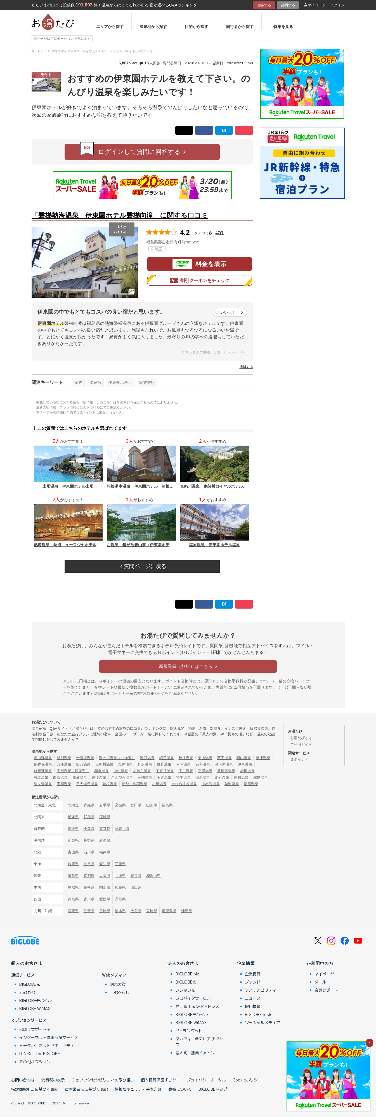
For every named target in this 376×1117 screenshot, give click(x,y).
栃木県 (73, 817)
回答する (264, 5)
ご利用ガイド (301, 744)
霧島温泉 (260, 777)
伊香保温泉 (43, 764)
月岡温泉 (183, 764)
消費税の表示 (53, 1080)
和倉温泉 (101, 771)
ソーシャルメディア (262, 1022)
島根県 (89, 887)
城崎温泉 (247, 771)
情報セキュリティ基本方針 (138, 1089)
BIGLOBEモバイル (35, 1000)
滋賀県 (73, 876)
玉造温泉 (164, 777)
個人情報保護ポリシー (160, 1080)
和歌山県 (153, 876)
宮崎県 (151, 911)
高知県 (120, 899)
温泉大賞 (118, 984)
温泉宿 (95, 382)
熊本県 (120, 911)
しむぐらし (120, 992)
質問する (288, 5)
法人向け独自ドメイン (195, 1052)
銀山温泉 (244, 758)
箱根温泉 (110, 784)
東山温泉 (205, 758)
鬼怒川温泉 (104, 764)
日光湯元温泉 (87, 784)
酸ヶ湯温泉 (43, 784)
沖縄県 (186, 911)
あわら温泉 (142, 771)
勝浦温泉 (79, 777)
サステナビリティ (260, 990)
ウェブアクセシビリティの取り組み (103, 1080)
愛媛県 (104, 899)
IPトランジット (189, 1030)
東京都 (104, 829)
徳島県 (73, 899)
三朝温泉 (145, 777)
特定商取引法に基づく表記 (34, 1089)
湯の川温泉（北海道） (117, 758)
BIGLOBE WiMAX (35, 1008)
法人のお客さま (183, 963)
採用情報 (253, 1006)
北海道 (73, 805)
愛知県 (104, 864)
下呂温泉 (186, 771)
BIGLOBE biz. (188, 974)
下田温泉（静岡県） (73, 771)
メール (320, 982)
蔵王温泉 (224, 758)
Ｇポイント (299, 759)
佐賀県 (89, 911)
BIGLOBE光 (29, 984)
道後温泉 (99, 777)
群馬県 (89, 817)
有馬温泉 (41, 777)
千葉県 (89, 829)
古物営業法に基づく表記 (86, 1089)
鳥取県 (73, 887)
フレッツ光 (185, 990)
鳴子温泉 (166, 758)
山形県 (151, 805)
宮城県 (120, 805)
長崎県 (104, 911)
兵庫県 (120, 876)
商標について (180, 1089)
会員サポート (326, 990)
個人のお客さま (26, 963)
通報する (246, 367)
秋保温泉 (186, 758)
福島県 (167, 805)
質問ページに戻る (143, 566)
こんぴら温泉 (122, 777)
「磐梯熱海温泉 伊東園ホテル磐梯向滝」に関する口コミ (120, 215)
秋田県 (136, 805)
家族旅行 (147, 382)
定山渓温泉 (43, 758)
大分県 (136, 911)
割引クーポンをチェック (200, 280)
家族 (78, 382)
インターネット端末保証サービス (48, 1037)
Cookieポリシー (247, 1080)
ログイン (337, 5)
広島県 (120, 887)
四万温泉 (83, 764)
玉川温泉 (64, 784)
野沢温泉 (145, 764)
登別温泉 (64, 758)
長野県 (89, 840)
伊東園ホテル (120, 382)
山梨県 (73, 840)
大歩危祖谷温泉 (184, 784)
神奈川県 (122, 829)
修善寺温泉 (43, 771)
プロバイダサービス (193, 998)
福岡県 (73, 911)
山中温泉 (120, 771)
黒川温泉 (241, 777)
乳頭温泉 (147, 758)
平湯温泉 (205, 771)
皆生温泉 (183, 777)
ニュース (253, 998)
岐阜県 (89, 864)
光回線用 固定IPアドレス (197, 1006)
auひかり (27, 992)
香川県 (89, 899)
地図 (157, 249)
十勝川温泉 (85, 758)
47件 (220, 233)
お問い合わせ (23, 1080)
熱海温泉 (231, 784)
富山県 (73, 852)
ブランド (253, 982)
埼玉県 (73, 829)
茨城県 (104, 817)
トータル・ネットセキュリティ (46, 1045)
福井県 (104, 852)
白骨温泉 (164, 764)
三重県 (120, 864)
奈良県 (136, 876)
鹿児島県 (169, 911)
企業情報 (246, 963)
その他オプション (35, 1061)
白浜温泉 (60, 777)
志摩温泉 (159, 784)
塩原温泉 (125, 764)
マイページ (315, 5)
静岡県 (73, 864)
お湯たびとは (301, 738)
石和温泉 (202, 764)
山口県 (136, 887)
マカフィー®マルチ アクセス (199, 1041)
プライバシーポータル (206, 1080)
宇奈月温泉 (165, 771)
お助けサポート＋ (35, 1029)
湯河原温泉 (224, 764)
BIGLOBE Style (259, 1014)
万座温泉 (64, 764)
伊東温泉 (245, 764)
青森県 (89, 805)
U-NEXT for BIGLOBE (39, 1053)
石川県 (89, 852)
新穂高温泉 (226, 771)
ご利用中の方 (319, 963)
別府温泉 (222, 777)
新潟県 (104, 840)
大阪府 (104, 876)
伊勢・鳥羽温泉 (134, 784)
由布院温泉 (211, 784)
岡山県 (104, 887)
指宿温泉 (251, 784)
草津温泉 (263, 758)
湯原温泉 (202, 777)
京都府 (89, 876)
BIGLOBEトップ (212, 1089)
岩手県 (104, 805)
